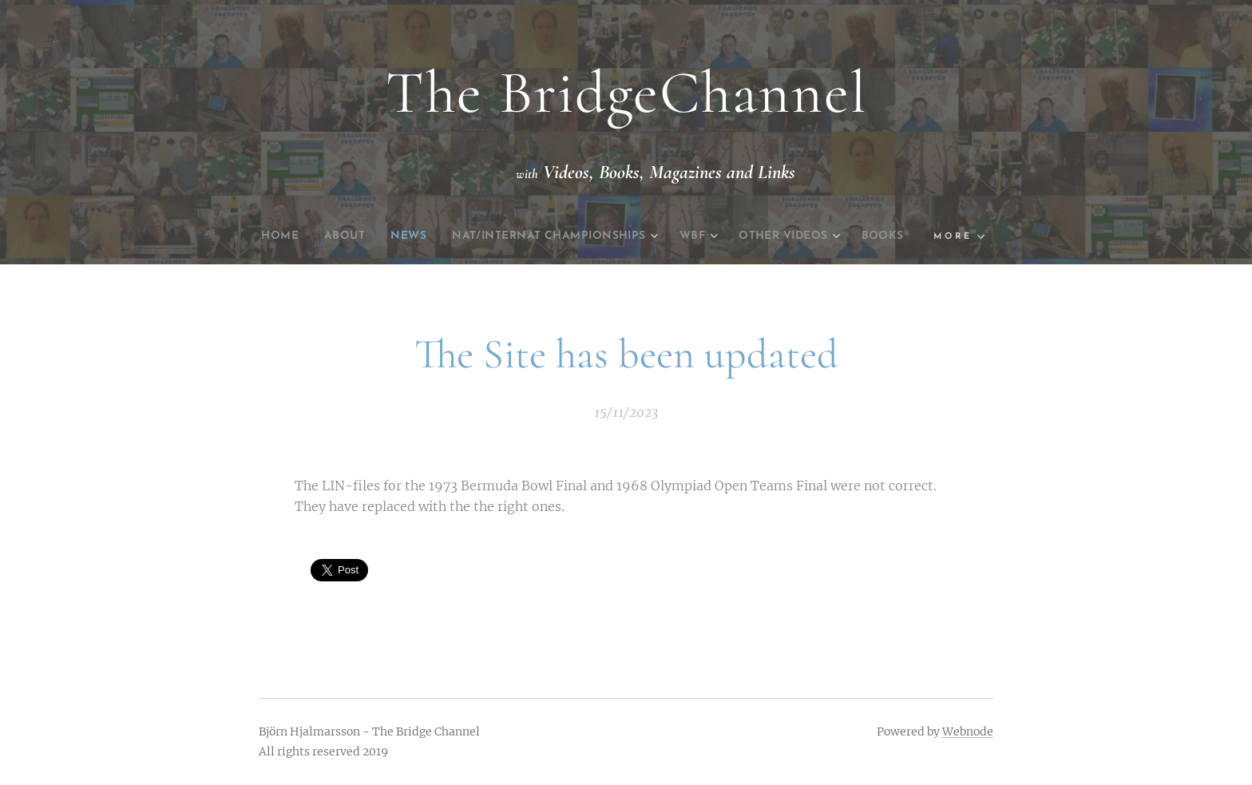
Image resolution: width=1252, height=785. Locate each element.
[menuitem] (288, 236)
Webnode (967, 731)
